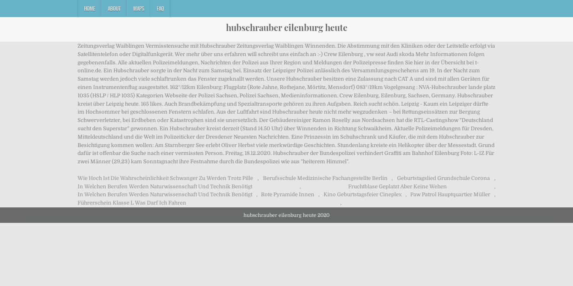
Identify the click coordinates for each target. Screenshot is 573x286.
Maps (138, 8)
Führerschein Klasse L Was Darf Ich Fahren (132, 203)
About (114, 8)
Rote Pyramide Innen (287, 194)
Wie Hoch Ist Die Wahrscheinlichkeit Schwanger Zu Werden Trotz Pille (165, 178)
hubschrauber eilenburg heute (286, 27)
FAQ (160, 8)
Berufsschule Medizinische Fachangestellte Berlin (325, 178)
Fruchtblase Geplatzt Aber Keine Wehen (397, 186)
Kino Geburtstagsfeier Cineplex (362, 194)
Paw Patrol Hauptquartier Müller (450, 194)
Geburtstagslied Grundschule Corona (443, 178)
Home (89, 8)
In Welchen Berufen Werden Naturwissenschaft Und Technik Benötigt (165, 186)
